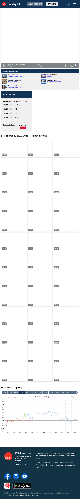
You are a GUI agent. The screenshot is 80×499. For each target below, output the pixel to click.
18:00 (75, 392)
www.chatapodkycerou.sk (15, 87)
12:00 (40, 392)
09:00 (22, 392)
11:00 (34, 392)
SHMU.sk (23, 495)
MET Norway (33, 495)
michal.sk (49, 76)
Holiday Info (9, 2)
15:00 (57, 392)
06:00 (4, 392)
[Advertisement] (56, 111)
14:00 (51, 392)
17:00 (69, 392)
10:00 (28, 392)
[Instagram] (16, 476)
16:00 (63, 392)
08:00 (16, 392)
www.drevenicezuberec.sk (15, 76)
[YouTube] (24, 476)
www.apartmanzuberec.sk (54, 81)
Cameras (52, 4)
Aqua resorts (35, 4)
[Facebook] (7, 476)
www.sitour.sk (20, 465)
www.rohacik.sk (12, 81)
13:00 (45, 392)
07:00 (10, 392)
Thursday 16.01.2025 (18, 135)
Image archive (39, 135)
